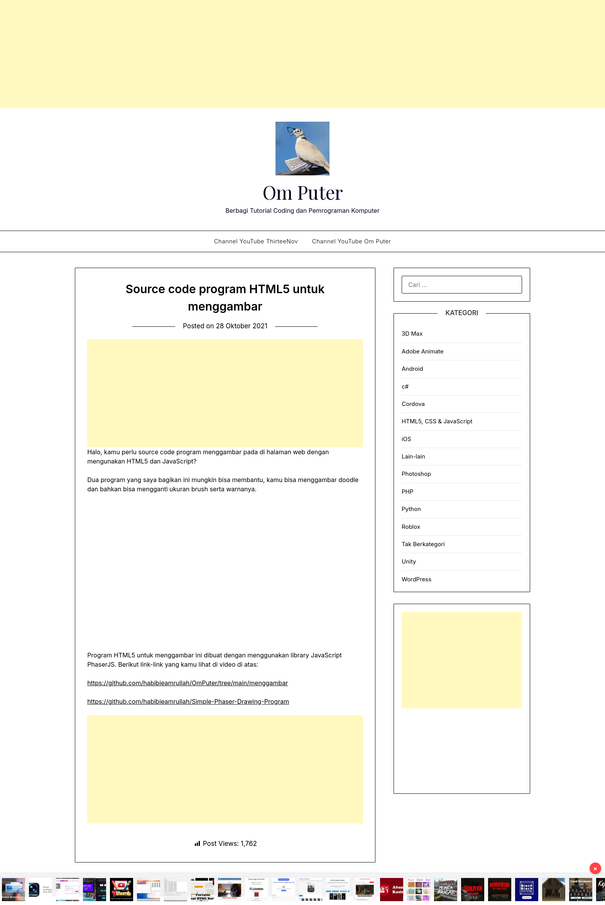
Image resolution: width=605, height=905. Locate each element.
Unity (409, 561)
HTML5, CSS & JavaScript (437, 421)
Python (411, 509)
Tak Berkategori (423, 544)
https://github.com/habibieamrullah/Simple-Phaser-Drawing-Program (188, 701)
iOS (406, 439)
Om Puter (302, 192)
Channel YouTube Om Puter (351, 241)
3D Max (412, 333)
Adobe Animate (423, 351)
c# (405, 386)
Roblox (411, 526)
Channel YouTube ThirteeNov (256, 241)
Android (412, 368)
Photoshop (416, 473)
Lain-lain (413, 456)
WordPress (416, 579)
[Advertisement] (302, 54)
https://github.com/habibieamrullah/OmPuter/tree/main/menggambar (187, 683)
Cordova (413, 404)
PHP (407, 491)
